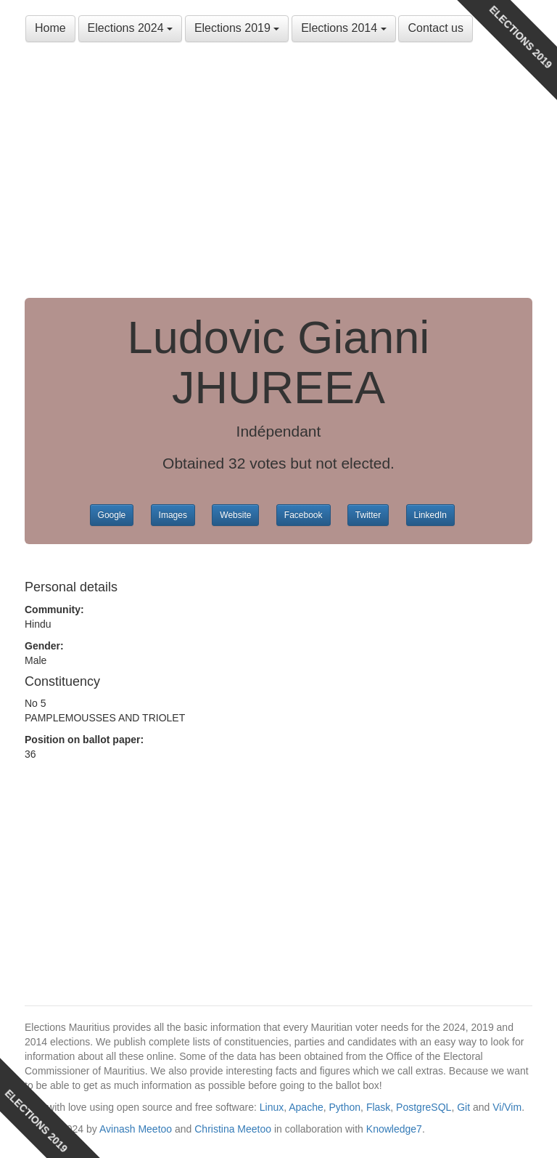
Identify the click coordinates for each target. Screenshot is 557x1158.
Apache (306, 1107)
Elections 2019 (236, 28)
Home (50, 28)
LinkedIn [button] (430, 515)
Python (345, 1107)
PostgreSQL (423, 1107)
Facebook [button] (303, 515)
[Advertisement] (278, 174)
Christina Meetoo (232, 1129)
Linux (272, 1107)
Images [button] (173, 515)
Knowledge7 (394, 1129)
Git (463, 1107)
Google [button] (112, 515)
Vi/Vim (506, 1107)
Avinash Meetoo (135, 1129)
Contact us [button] (435, 28)
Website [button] (235, 515)
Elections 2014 (343, 28)
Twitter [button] (368, 515)
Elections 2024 (130, 28)
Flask (378, 1107)
